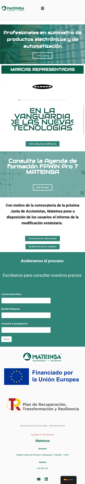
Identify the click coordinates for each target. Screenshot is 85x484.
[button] (42, 8)
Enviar (6, 339)
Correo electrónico (12, 294)
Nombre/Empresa (11, 309)
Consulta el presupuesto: (15, 323)
